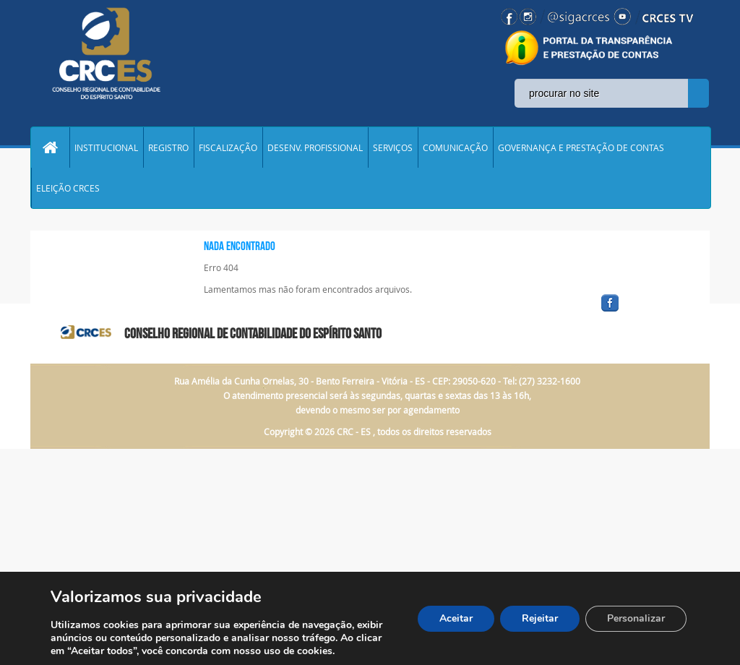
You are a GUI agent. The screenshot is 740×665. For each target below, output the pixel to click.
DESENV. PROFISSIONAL (315, 147)
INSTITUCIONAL (106, 147)
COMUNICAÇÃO (455, 147)
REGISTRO (168, 147)
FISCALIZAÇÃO (228, 147)
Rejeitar (540, 618)
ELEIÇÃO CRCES (68, 188)
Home (50, 147)
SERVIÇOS (393, 147)
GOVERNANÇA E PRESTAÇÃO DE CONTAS (581, 147)
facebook (644, 312)
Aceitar (456, 618)
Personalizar (636, 618)
